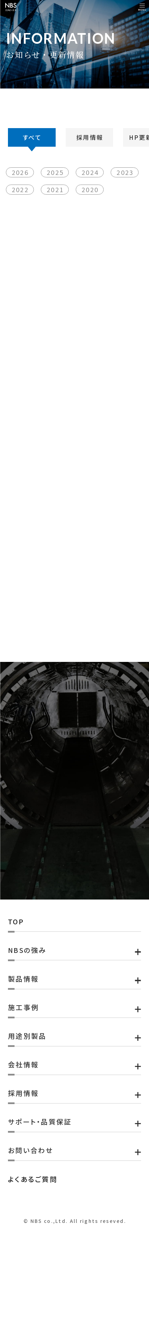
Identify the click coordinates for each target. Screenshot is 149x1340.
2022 (22, 231)
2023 (127, 213)
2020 (92, 231)
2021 (57, 231)
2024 (92, 213)
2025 (57, 213)
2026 (22, 213)
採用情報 (89, 167)
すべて (32, 167)
